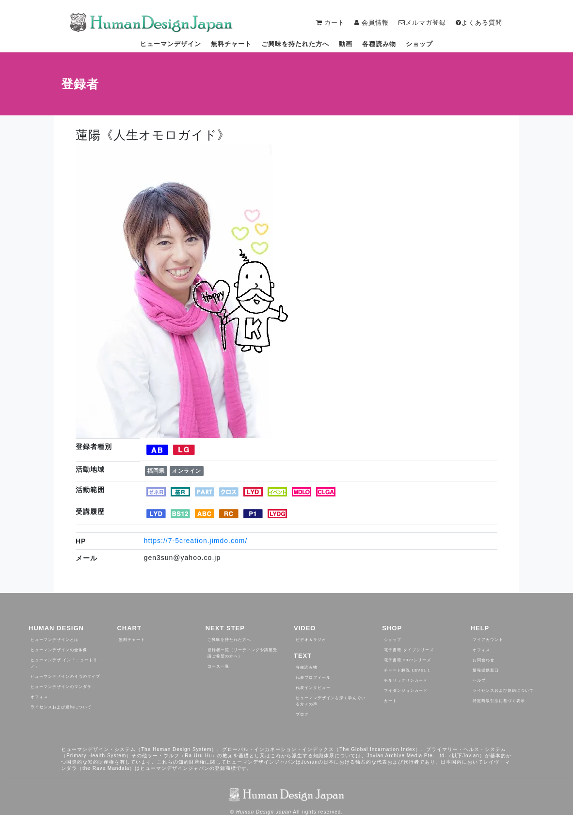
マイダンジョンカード (406, 690)
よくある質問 (479, 22)
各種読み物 (379, 44)
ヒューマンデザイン (170, 44)
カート (390, 701)
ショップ (419, 44)
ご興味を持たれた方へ (295, 44)
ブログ (302, 714)
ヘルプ (479, 680)
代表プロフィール (313, 677)
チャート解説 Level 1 (407, 670)
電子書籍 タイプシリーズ (408, 650)
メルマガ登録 (422, 22)
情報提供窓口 (486, 670)
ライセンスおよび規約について (61, 707)
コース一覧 (218, 666)
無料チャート (231, 44)
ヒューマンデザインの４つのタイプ (65, 676)
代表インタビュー (313, 688)
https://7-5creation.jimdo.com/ (196, 540)
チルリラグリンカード (406, 680)
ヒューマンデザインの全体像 (59, 650)
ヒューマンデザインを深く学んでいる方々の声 (331, 701)
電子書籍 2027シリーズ (407, 660)
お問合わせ (483, 660)
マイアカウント (488, 640)
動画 (345, 44)
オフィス (39, 697)
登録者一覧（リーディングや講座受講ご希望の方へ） (242, 653)
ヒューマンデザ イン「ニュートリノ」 (64, 663)
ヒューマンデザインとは (55, 640)
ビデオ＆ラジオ (311, 640)
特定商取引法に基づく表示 (499, 701)
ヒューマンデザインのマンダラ (61, 687)
